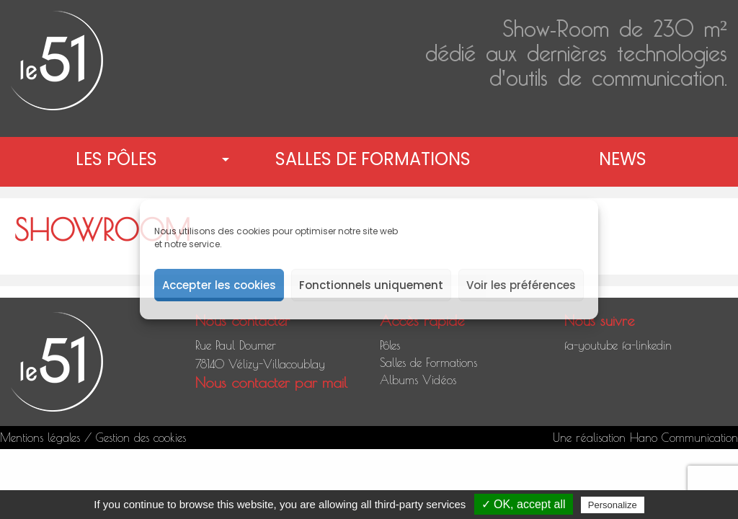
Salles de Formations (373, 159)
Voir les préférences (521, 285)
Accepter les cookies (219, 285)
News (622, 159)
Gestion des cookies (141, 437)
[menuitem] (119, 159)
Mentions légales (40, 437)
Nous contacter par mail (271, 382)
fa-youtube (591, 345)
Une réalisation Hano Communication (645, 437)
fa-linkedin (647, 345)
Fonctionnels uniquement (371, 285)
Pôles (390, 345)
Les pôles (116, 159)
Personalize (612, 505)
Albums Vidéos (418, 379)
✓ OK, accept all (523, 504)
